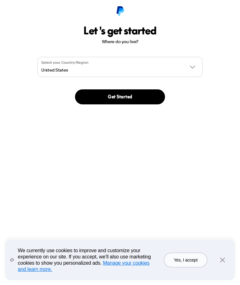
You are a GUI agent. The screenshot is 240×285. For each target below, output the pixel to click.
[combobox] (120, 67)
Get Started (120, 96)
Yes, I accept (186, 260)
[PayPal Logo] (120, 11)
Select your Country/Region (64, 62)
